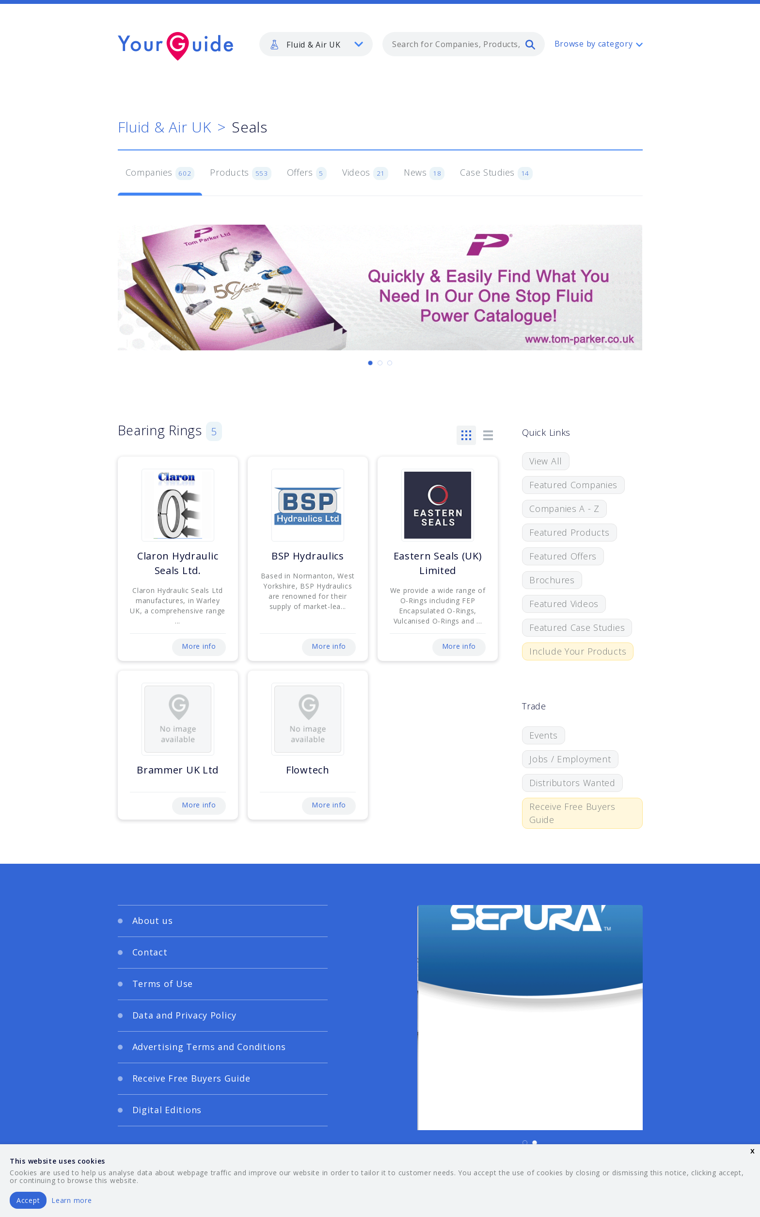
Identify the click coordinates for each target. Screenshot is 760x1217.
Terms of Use (162, 983)
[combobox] (463, 44)
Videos (365, 173)
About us (152, 920)
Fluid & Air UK (164, 127)
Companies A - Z (564, 508)
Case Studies (496, 173)
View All (545, 461)
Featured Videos (564, 603)
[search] (530, 44)
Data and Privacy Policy (184, 1015)
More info (199, 646)
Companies (160, 173)
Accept (28, 1200)
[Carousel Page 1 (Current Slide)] (370, 363)
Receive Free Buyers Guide (572, 813)
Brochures (551, 580)
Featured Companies (573, 485)
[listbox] (316, 44)
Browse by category (593, 43)
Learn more (71, 1200)
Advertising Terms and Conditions (209, 1047)
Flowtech (308, 769)
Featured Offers (563, 556)
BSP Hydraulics (307, 555)
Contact (150, 952)
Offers (307, 173)
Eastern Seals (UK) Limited (438, 563)
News (424, 173)
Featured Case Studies (577, 627)
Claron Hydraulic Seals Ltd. (178, 563)
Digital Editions (167, 1110)
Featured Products (569, 532)
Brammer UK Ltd (178, 769)
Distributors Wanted (572, 783)
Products (240, 173)
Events (543, 735)
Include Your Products (577, 651)
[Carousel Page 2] (380, 363)
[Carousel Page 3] (389, 363)
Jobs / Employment (570, 759)
